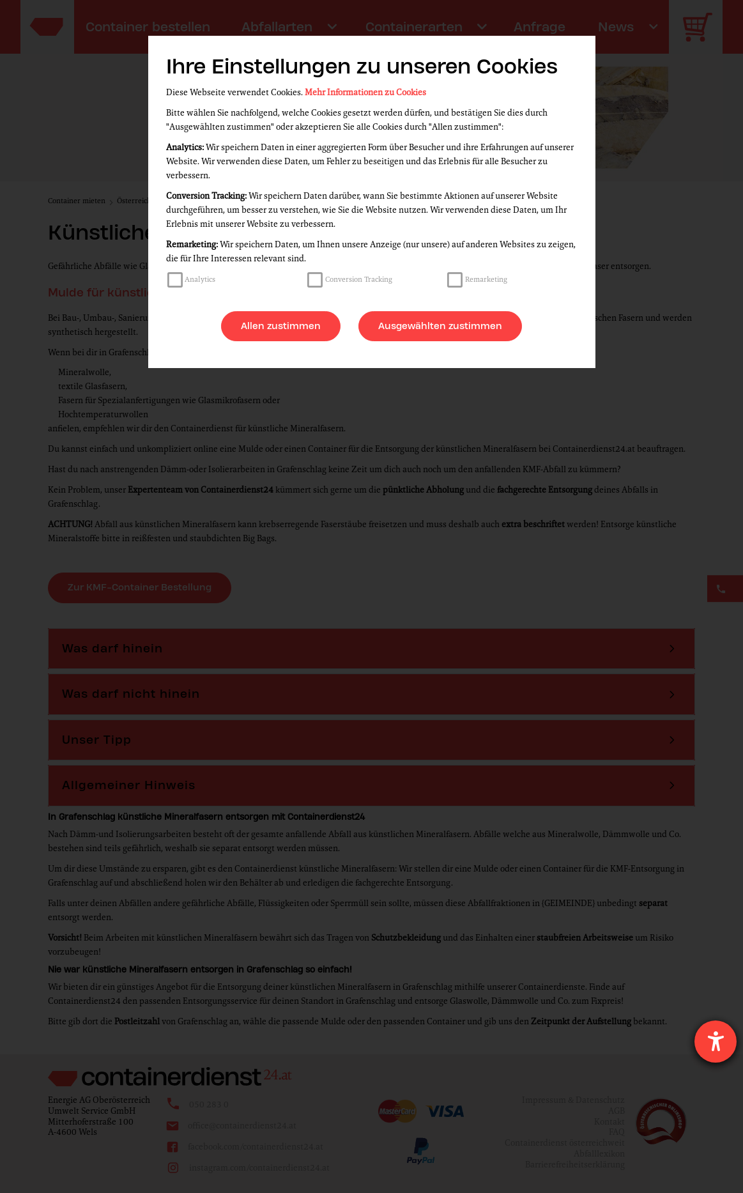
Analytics (200, 279)
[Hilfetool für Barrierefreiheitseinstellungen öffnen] (715, 1041)
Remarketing (486, 279)
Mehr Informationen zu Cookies (365, 92)
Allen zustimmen (281, 326)
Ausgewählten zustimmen (440, 326)
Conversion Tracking (358, 279)
